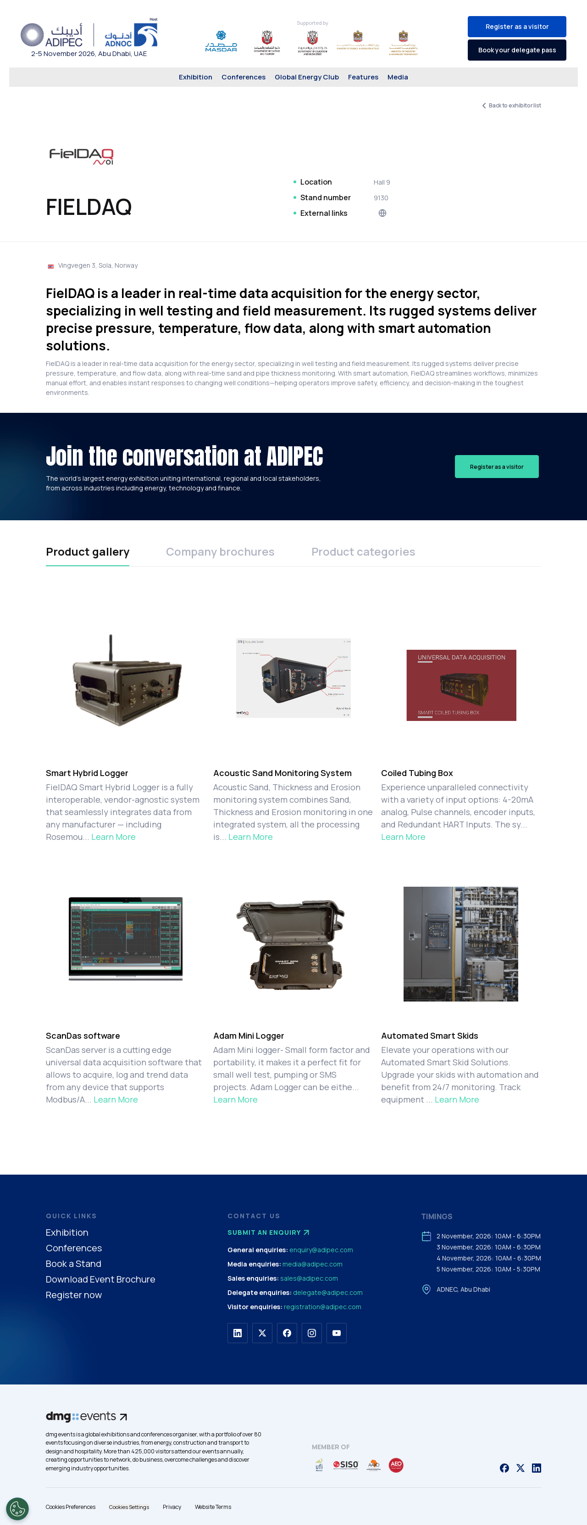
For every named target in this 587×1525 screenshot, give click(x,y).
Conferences (244, 77)
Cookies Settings (129, 1507)
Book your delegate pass (517, 49)
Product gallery (87, 551)
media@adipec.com (312, 1264)
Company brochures (220, 551)
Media (398, 77)
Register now (74, 1295)
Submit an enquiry (269, 1232)
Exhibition (195, 77)
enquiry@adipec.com (321, 1249)
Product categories (363, 551)
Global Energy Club (307, 77)
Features (363, 77)
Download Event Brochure (100, 1279)
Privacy (172, 1507)
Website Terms (213, 1507)
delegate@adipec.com (328, 1292)
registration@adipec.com (322, 1306)
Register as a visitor (517, 26)
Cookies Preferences (70, 1507)
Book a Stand (73, 1264)
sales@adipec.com (309, 1278)
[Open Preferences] (17, 1508)
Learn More (113, 836)
